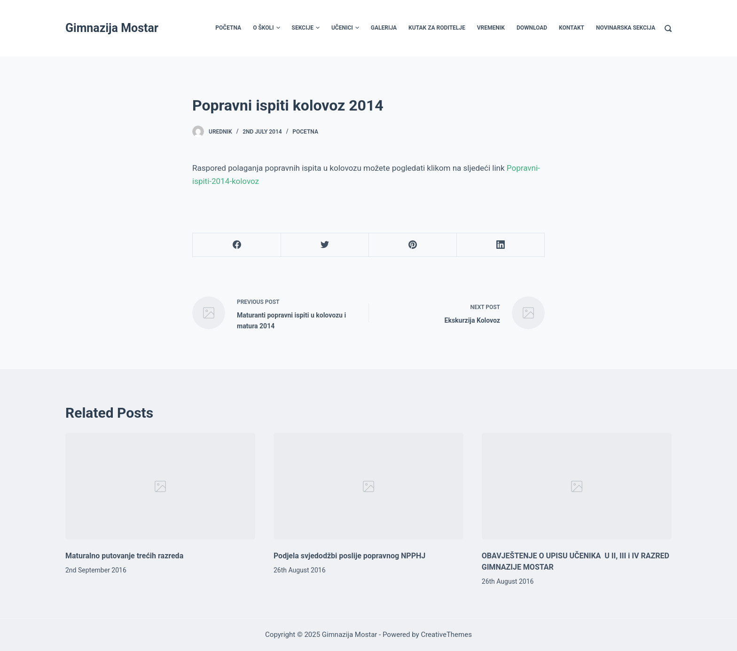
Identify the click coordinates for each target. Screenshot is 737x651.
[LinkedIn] (500, 245)
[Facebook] (237, 245)
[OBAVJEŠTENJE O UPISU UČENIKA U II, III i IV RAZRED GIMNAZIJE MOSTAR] (577, 486)
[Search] (668, 28)
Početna (228, 27)
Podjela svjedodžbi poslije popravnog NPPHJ (349, 555)
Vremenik (491, 27)
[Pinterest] (412, 245)
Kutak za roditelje (436, 27)
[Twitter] (325, 245)
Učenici (345, 28)
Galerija (384, 27)
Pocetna (305, 131)
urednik (220, 131)
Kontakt (571, 27)
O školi (266, 28)
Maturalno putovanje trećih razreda (124, 555)
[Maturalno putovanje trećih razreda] (160, 486)
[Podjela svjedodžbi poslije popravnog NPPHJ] (368, 486)
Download (532, 27)
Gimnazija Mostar (111, 28)
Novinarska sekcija (625, 27)
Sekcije (306, 28)
